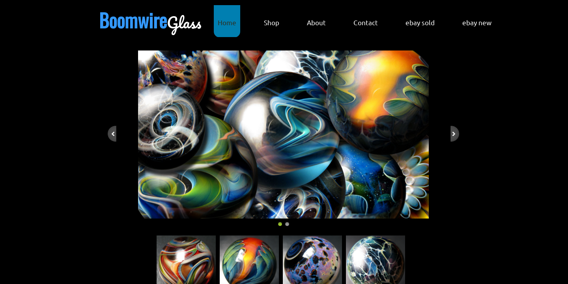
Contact (365, 22)
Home (227, 22)
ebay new (476, 22)
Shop (271, 22)
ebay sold (420, 22)
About (316, 22)
